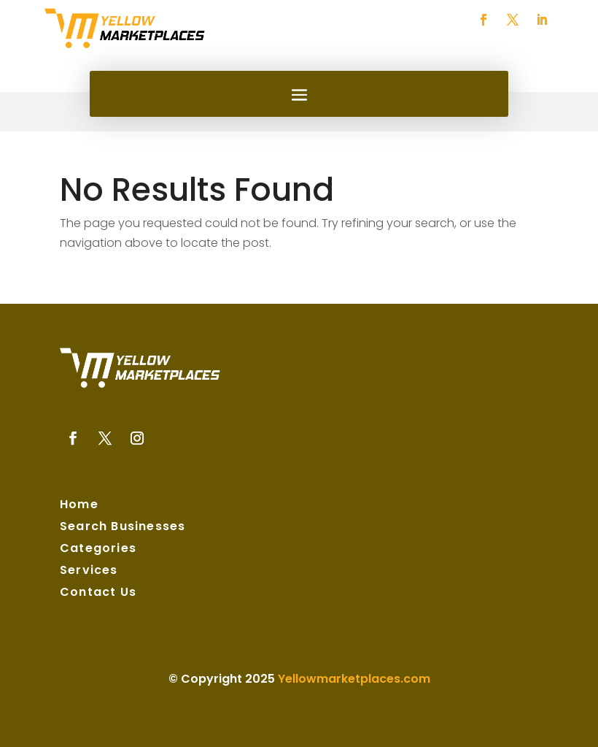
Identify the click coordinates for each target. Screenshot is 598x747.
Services (89, 571)
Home (79, 506)
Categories (98, 549)
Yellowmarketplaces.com (354, 678)
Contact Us (98, 593)
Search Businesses (122, 528)
